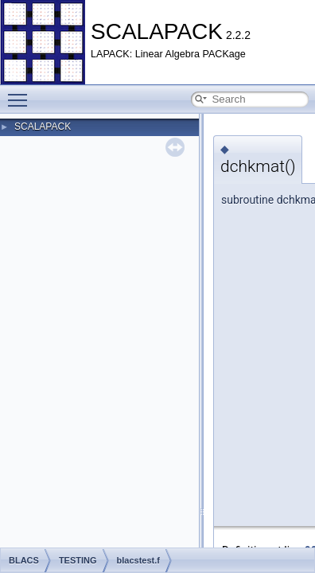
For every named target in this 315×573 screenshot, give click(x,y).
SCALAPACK (42, 126)
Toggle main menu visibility (21, 93)
